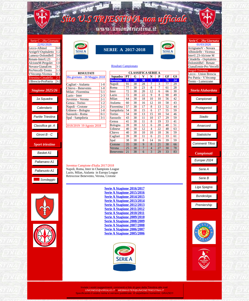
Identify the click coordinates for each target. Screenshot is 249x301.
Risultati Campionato (124, 66)
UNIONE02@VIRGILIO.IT (100, 290)
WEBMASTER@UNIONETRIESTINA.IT (141, 290)
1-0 (58, 63)
